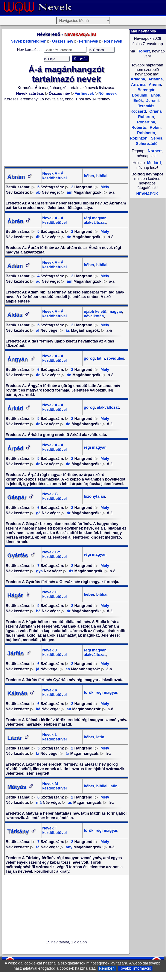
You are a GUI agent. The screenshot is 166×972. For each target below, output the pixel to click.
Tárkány (22, 831)
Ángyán (21, 359)
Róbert (143, 51)
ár (38, 424)
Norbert (155, 151)
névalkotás (94, 316)
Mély (105, 187)
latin (100, 358)
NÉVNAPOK (147, 194)
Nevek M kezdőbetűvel (54, 786)
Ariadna (138, 79)
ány (69, 847)
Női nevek (113, 41)
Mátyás (20, 787)
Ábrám (20, 177)
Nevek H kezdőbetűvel (54, 594)
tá (38, 847)
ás (67, 330)
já (37, 669)
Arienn (154, 84)
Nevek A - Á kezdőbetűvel (54, 175)
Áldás (18, 315)
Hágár (19, 595)
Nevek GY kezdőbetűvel (54, 554)
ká (38, 709)
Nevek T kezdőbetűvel (54, 830)
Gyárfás (21, 555)
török (88, 692)
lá (37, 753)
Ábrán (19, 221)
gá (38, 513)
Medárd (154, 163)
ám (69, 192)
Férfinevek (88, 41)
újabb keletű (95, 311)
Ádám (18, 266)
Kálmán (21, 693)
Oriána (155, 111)
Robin (155, 127)
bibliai (101, 176)
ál (37, 330)
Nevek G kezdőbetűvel (54, 496)
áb (38, 192)
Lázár (18, 738)
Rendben (107, 968)
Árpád (19, 448)
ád (38, 281)
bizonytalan (94, 496)
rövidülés (115, 358)
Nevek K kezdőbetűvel (54, 692)
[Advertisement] (66, 134)
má (39, 802)
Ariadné (155, 79)
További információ (135, 968)
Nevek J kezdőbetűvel (54, 652)
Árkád (19, 408)
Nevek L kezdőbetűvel (54, 736)
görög (89, 358)
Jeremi (152, 100)
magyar (114, 311)
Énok (155, 95)
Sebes (156, 138)
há (38, 611)
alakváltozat (95, 222)
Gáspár (20, 497)
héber (89, 176)
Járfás (19, 653)
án (69, 237)
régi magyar (94, 218)
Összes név (62, 41)
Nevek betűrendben (28, 41)
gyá (39, 571)
